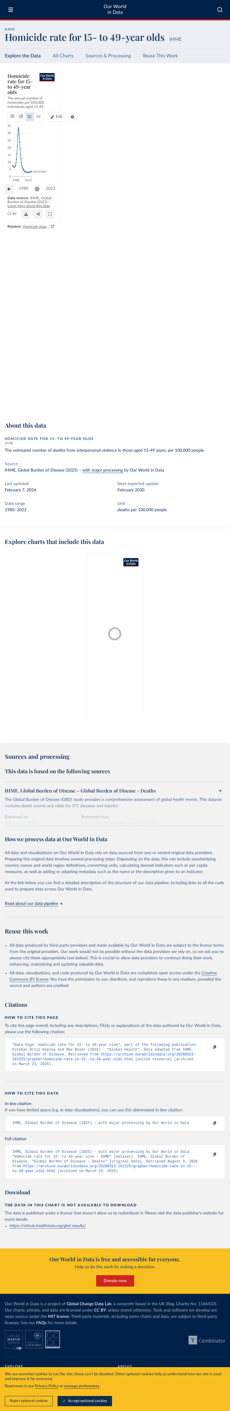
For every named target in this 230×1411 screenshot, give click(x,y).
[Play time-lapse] (12, 384)
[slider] (40, 385)
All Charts (63, 55)
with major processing (102, 470)
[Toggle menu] (11, 10)
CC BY (60, 401)
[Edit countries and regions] (168, 95)
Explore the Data (23, 55)
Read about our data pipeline (33, 904)
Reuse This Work (160, 55)
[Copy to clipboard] (208, 1047)
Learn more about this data (126, 396)
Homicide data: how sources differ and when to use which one (168, 410)
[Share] (206, 398)
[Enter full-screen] (218, 398)
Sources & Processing (108, 55)
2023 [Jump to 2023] (215, 384)
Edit (171, 95)
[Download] (194, 398)
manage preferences (81, 1386)
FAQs (41, 1329)
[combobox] (219, 9)
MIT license (58, 1323)
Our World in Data (115, 9)
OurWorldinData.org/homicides (30, 401)
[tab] (20, 95)
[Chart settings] (210, 95)
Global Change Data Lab (89, 1310)
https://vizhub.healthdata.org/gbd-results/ (48, 1232)
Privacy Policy (47, 1386)
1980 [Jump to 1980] (26, 384)
